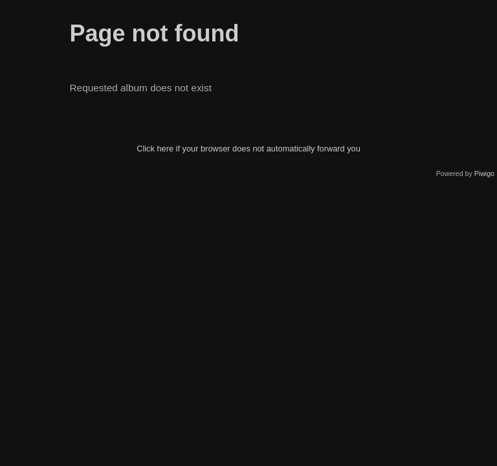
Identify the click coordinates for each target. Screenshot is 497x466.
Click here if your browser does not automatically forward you (248, 148)
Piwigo (484, 173)
